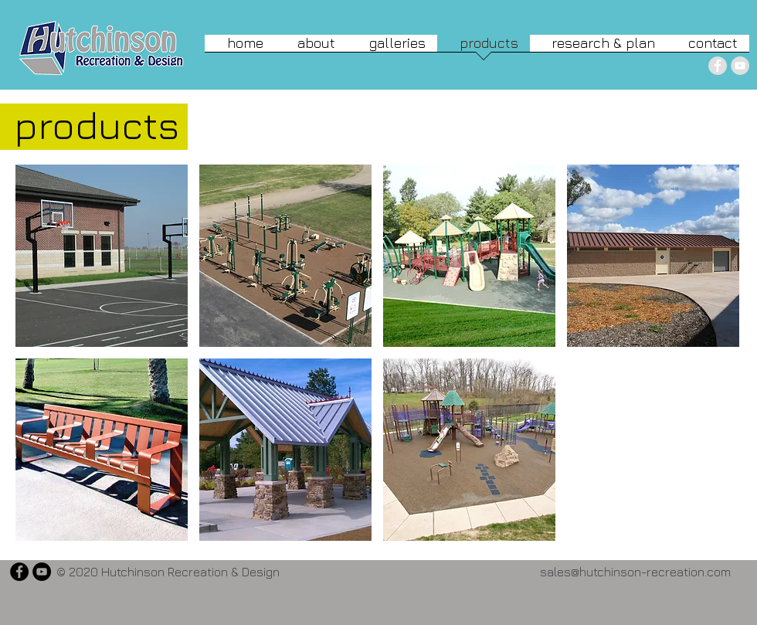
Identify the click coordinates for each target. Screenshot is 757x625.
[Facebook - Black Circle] (19, 571)
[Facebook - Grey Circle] (717, 65)
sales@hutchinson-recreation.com (635, 572)
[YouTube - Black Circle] (41, 571)
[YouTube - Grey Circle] (740, 65)
